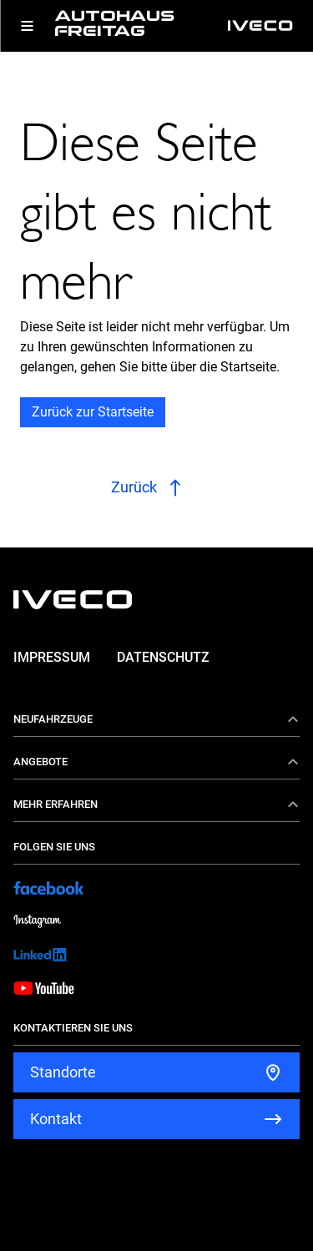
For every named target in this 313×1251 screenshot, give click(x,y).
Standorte (63, 1072)
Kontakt (56, 1118)
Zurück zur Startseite (93, 412)
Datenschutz (163, 657)
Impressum (51, 657)
